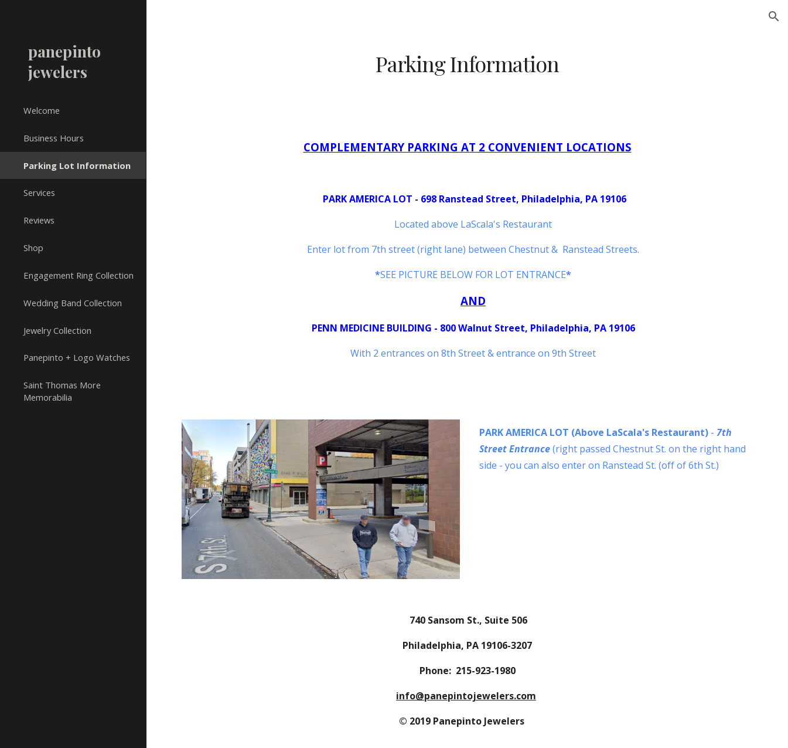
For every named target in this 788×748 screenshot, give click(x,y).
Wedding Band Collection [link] (72, 303)
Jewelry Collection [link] (57, 330)
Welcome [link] (41, 110)
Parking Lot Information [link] (77, 165)
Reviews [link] (38, 220)
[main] (467, 63)
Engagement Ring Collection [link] (78, 275)
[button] (774, 16)
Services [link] (39, 192)
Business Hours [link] (53, 138)
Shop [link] (33, 247)
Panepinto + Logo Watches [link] (76, 357)
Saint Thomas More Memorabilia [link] (62, 391)
